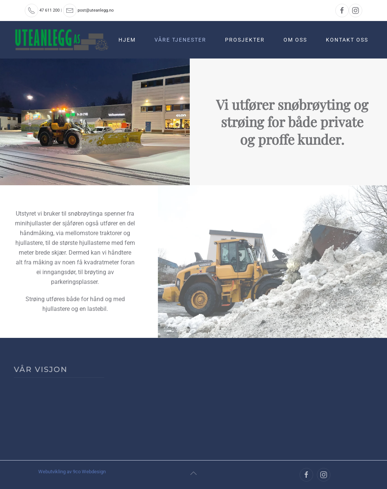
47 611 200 (49, 10)
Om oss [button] (295, 40)
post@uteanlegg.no (96, 10)
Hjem (127, 40)
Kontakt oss (347, 40)
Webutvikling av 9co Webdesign (72, 471)
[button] (193, 473)
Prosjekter (245, 40)
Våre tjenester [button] (180, 40)
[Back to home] (63, 39)
